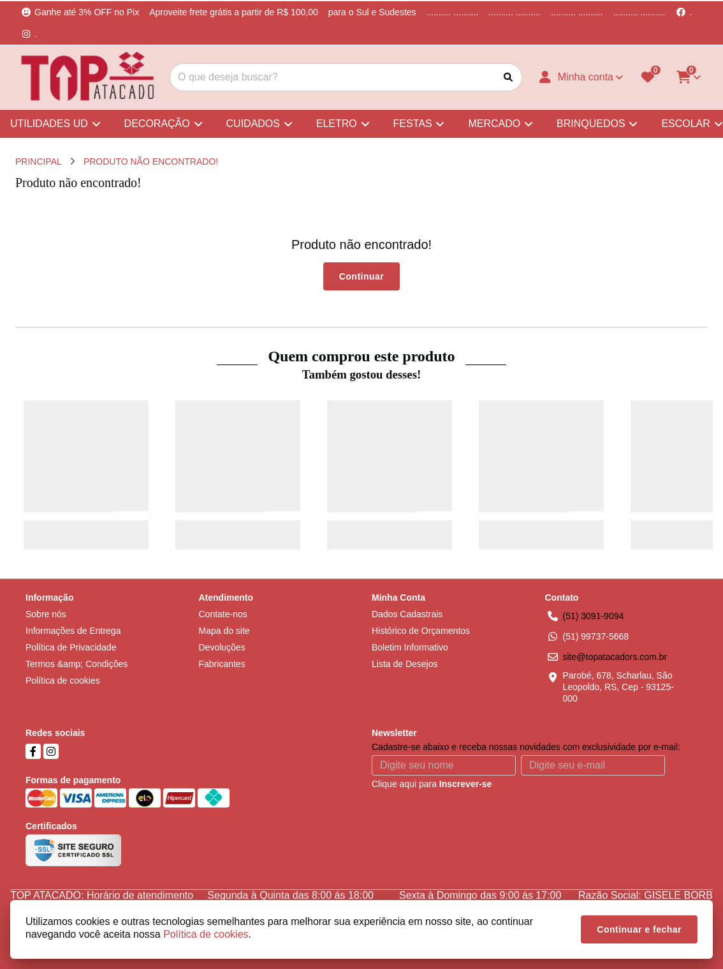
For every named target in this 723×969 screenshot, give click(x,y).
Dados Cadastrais (407, 614)
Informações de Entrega (73, 631)
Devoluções (222, 647)
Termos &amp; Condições (77, 664)
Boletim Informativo (410, 647)
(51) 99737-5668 (596, 636)
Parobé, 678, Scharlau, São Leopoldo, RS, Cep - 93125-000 (618, 686)
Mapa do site (224, 631)
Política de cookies (63, 680)
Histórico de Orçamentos (421, 631)
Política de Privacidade (71, 647)
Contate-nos (223, 614)
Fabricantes (222, 664)
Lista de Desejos (405, 664)
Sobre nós (46, 614)
